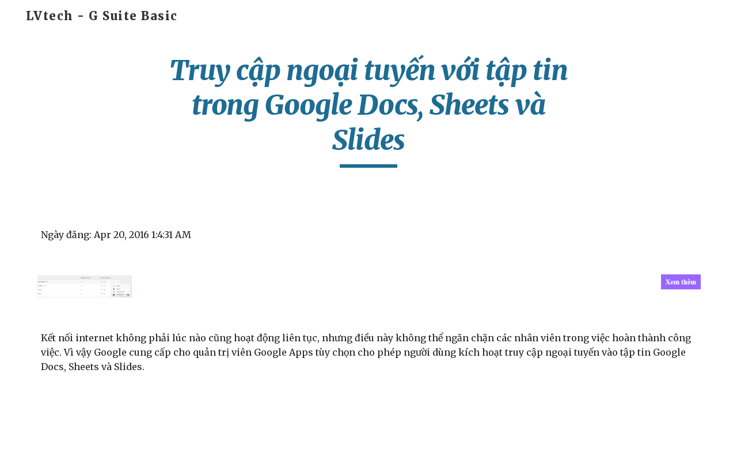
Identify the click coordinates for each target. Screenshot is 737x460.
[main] (368, 110)
